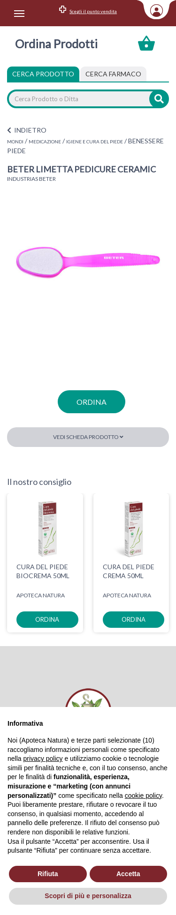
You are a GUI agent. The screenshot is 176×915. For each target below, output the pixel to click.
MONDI (15, 141)
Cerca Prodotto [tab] (43, 74)
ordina (92, 401)
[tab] (113, 74)
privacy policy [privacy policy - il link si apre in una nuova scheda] (42, 758)
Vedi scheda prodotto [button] (88, 436)
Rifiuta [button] (48, 874)
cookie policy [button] (143, 795)
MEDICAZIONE (45, 141)
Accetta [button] (128, 874)
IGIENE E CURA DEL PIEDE (94, 141)
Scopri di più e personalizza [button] (88, 896)
